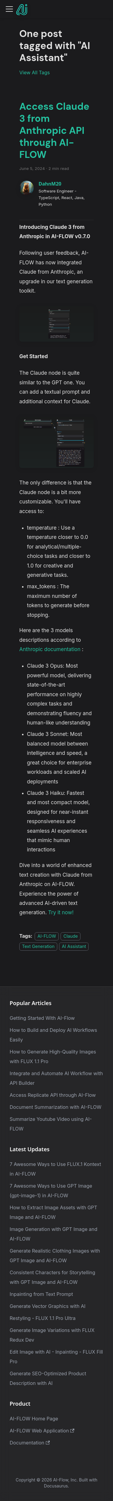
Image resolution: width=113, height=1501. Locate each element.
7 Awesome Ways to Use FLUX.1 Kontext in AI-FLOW (55, 1169)
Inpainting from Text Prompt (41, 1294)
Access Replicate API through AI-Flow (53, 1095)
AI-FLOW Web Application (42, 1431)
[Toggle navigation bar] (9, 9)
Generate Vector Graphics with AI (48, 1306)
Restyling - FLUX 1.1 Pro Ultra (43, 1318)
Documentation (30, 1443)
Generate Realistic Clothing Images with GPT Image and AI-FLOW (55, 1255)
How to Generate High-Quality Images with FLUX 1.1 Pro (53, 1056)
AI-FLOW (46, 936)
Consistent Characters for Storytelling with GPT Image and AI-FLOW (52, 1277)
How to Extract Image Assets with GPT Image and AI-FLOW (53, 1212)
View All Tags (34, 72)
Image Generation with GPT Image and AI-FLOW (53, 1234)
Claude (70, 936)
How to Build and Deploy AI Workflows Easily (53, 1035)
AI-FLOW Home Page (34, 1419)
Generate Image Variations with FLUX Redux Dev (52, 1335)
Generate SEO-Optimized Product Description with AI (48, 1378)
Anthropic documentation (49, 649)
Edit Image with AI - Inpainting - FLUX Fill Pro (56, 1356)
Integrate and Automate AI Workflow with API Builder (56, 1078)
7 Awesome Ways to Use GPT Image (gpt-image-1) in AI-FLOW (51, 1190)
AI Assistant (74, 946)
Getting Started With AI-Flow (42, 1018)
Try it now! (61, 912)
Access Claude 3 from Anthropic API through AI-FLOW (54, 130)
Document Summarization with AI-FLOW (55, 1107)
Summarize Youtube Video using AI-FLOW (51, 1124)
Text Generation (38, 946)
